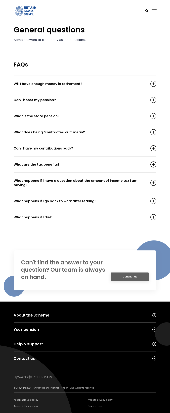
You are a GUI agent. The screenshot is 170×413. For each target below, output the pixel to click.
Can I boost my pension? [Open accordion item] (80, 100)
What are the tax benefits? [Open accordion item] (80, 165)
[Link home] (28, 11)
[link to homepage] (33, 377)
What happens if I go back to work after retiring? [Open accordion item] (80, 201)
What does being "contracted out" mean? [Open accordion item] (80, 132)
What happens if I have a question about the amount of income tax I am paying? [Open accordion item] (80, 183)
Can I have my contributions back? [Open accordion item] (80, 148)
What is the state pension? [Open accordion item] (80, 116)
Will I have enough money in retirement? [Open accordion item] (80, 84)
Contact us (130, 278)
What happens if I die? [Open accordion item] (80, 217)
